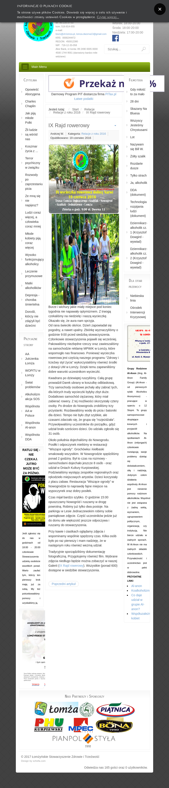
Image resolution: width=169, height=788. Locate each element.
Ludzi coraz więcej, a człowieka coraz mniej (33, 219)
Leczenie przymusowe (33, 274)
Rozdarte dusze (136, 166)
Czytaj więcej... (108, 16)
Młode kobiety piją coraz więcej (32, 240)
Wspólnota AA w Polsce (32, 410)
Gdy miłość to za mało (137, 92)
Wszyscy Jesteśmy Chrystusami (138, 125)
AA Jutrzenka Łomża (32, 358)
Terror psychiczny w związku (32, 162)
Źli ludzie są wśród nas (31, 134)
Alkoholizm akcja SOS (32, 397)
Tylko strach (138, 175)
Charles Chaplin (30, 104)
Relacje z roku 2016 (93, 133)
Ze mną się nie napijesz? (32, 200)
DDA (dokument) (138, 192)
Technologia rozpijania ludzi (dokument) (138, 209)
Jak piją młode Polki (30, 118)
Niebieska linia (137, 298)
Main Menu (39, 67)
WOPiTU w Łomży (32, 373)
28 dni (134, 101)
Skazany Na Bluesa (138, 111)
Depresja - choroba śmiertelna (32, 299)
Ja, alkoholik (138, 182)
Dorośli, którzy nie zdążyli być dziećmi (32, 318)
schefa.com (39, 761)
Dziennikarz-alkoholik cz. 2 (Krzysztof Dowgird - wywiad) (138, 258)
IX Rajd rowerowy (71, 565)
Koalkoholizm (140, 590)
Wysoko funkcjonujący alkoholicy (33, 259)
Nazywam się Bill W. (137, 147)
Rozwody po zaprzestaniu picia (33, 181)
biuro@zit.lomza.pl (65, 34)
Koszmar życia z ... (31, 149)
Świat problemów (32, 385)
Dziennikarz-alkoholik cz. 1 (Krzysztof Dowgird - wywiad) (138, 232)
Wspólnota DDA (32, 437)
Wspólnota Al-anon (32, 425)
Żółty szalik (137, 156)
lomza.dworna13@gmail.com (91, 34)
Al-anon (136, 586)
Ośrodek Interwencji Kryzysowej (138, 312)
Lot (132, 137)
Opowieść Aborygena (32, 92)
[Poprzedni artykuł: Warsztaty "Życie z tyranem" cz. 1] (63, 584)
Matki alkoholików (33, 285)
